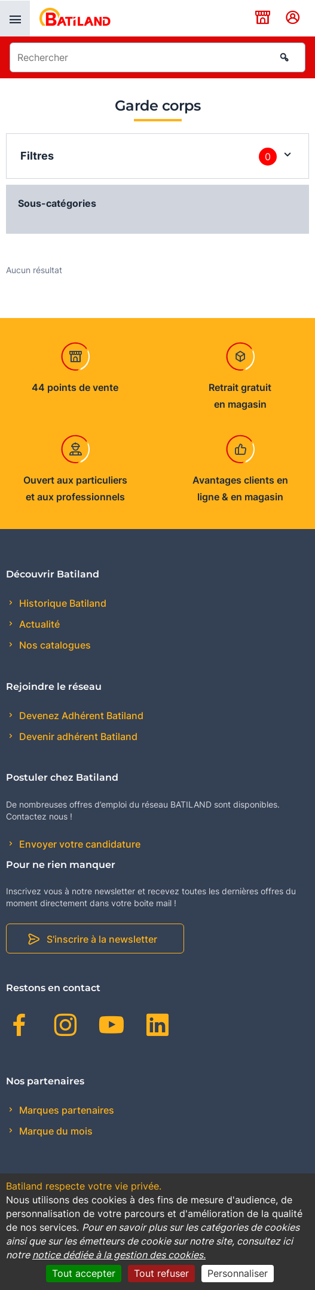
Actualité (38, 624)
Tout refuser (161, 1273)
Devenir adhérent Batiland (77, 736)
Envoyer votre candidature (78, 844)
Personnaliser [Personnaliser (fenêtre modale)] (237, 1273)
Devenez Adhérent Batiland (80, 716)
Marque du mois (55, 1131)
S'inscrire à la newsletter (102, 939)
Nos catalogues (54, 645)
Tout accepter (83, 1273)
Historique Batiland (61, 603)
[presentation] (15, 18)
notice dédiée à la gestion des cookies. (119, 1255)
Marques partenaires (65, 1110)
